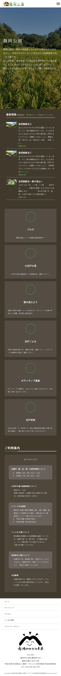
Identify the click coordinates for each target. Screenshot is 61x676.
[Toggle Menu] (58, 4)
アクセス (7, 614)
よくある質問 (9, 620)
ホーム (6, 601)
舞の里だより (30, 115)
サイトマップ (9, 607)
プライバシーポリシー (12, 626)
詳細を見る (22, 146)
